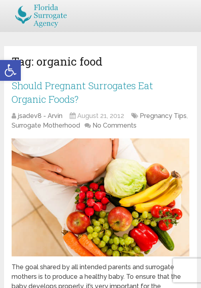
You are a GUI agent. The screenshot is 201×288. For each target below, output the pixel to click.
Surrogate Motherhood (46, 125)
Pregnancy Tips (163, 116)
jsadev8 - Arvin (40, 116)
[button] (10, 70)
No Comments (114, 125)
